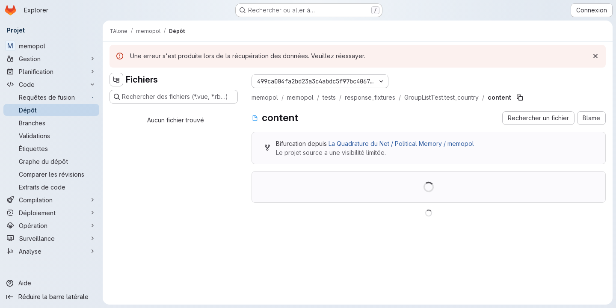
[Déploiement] (51, 213)
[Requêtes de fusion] (51, 97)
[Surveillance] (51, 238)
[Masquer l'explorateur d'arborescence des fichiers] (116, 79)
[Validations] (51, 136)
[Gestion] (51, 59)
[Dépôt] (51, 110)
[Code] (51, 84)
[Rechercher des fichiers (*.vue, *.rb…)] (174, 97)
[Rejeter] (595, 56)
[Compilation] (51, 200)
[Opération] (51, 225)
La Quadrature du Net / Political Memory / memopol (401, 143)
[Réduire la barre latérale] (51, 297)
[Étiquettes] (51, 148)
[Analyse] (51, 251)
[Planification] (51, 71)
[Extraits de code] (51, 187)
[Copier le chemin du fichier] (520, 97)
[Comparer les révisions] (51, 174)
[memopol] (51, 46)
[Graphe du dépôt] (51, 161)
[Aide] (51, 283)
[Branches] (51, 123)
